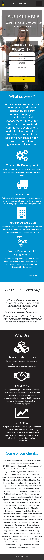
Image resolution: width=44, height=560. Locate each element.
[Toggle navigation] (39, 3)
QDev (27, 556)
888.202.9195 (22, 49)
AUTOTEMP (19, 3)
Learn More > (33, 275)
